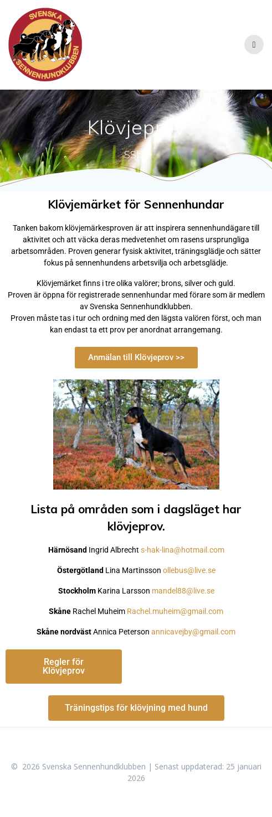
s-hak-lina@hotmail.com (182, 549)
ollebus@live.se (189, 570)
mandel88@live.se (183, 590)
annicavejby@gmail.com (193, 631)
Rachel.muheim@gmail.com (175, 611)
